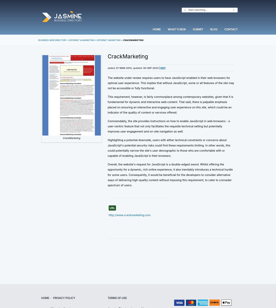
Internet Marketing (109, 40)
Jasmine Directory (62, 17)
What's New (177, 29)
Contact (231, 29)
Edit (163, 68)
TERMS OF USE (117, 298)
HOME (45, 298)
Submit (198, 29)
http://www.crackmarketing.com (130, 215)
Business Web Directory (52, 40)
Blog (213, 29)
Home (157, 29)
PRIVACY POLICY (64, 298)
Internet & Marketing (81, 40)
